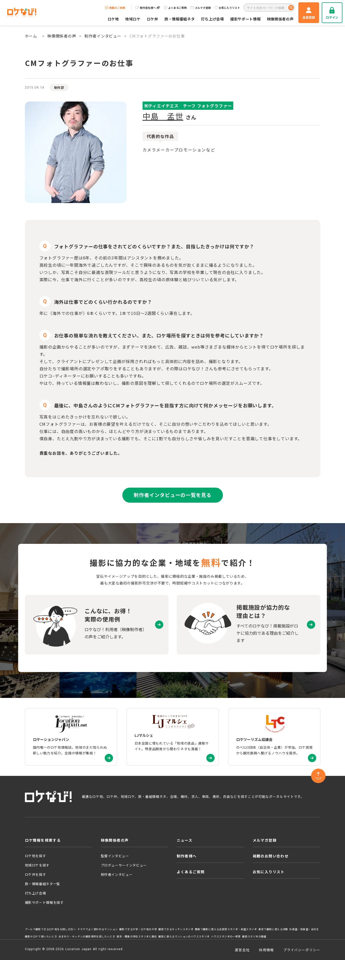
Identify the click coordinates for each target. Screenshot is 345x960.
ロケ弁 (152, 18)
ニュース (185, 840)
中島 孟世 (163, 116)
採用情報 (266, 949)
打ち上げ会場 (212, 18)
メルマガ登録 (201, 8)
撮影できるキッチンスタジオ (175, 929)
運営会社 (242, 949)
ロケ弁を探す (35, 874)
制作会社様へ (147, 8)
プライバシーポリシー (301, 949)
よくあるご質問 (175, 8)
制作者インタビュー (103, 36)
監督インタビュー (115, 855)
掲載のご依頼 (115, 8)
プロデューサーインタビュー (124, 865)
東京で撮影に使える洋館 (273, 929)
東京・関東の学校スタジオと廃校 (137, 936)
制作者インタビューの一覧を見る (172, 495)
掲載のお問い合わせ (271, 855)
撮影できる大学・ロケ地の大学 (138, 929)
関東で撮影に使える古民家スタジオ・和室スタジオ (226, 929)
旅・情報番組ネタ (179, 18)
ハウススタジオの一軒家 (226, 936)
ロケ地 (113, 18)
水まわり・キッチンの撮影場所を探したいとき (87, 936)
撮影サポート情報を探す (44, 902)
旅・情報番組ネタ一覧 (42, 883)
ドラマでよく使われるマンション (98, 929)
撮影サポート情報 (245, 18)
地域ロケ (132, 18)
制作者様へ (187, 855)
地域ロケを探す (37, 865)
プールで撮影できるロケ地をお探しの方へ (50, 929)
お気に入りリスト (227, 8)
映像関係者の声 (280, 18)
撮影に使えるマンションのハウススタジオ (183, 936)
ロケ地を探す (35, 855)
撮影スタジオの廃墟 (254, 936)
